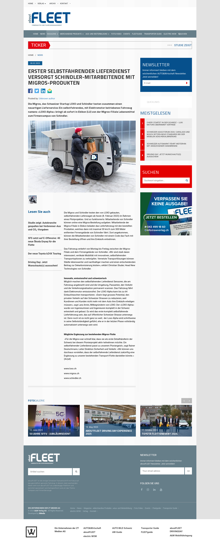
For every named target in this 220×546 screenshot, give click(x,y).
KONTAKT (64, 4)
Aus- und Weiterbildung (124, 508)
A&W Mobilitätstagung (181, 535)
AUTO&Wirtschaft (92, 528)
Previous (184, 400)
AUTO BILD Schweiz (122, 528)
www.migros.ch (71, 373)
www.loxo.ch (70, 368)
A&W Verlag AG (40, 511)
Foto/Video (139, 508)
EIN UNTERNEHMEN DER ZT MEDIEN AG (44, 508)
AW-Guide (117, 532)
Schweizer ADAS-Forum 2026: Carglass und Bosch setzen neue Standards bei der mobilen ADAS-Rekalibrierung (168, 134)
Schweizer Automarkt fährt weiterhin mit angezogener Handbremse (166, 145)
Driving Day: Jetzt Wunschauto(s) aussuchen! (164, 155)
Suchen (182, 34)
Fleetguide (158, 508)
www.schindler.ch (72, 378)
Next (189, 400)
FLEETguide (147, 532)
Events (149, 508)
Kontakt (94, 511)
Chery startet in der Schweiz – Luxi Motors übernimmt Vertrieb (165, 123)
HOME (31, 4)
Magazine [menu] (89, 508)
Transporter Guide (171, 508)
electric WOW (76, 511)
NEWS (40, 55)
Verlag (86, 511)
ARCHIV (52, 4)
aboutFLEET (89, 532)
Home (73, 508)
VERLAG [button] (42, 4)
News (80, 508)
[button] (52, 34)
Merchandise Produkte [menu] (104, 508)
